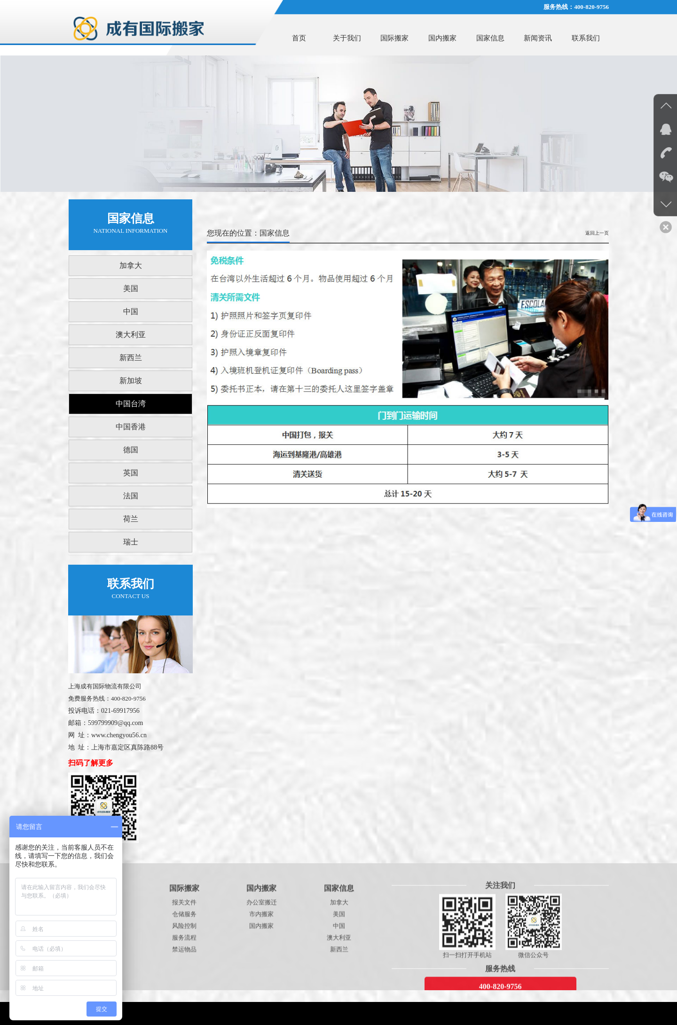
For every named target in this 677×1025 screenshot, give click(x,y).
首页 (299, 38)
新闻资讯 (538, 38)
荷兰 (130, 519)
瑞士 (130, 542)
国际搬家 (394, 38)
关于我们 (347, 38)
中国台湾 (131, 404)
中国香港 (131, 427)
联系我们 (586, 38)
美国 (130, 288)
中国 (130, 311)
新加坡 (130, 381)
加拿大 (130, 265)
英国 (130, 473)
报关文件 (184, 985)
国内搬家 (442, 38)
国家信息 (490, 38)
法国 (130, 496)
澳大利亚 (131, 335)
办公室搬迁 (261, 985)
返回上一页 (597, 233)
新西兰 (130, 358)
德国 (130, 450)
